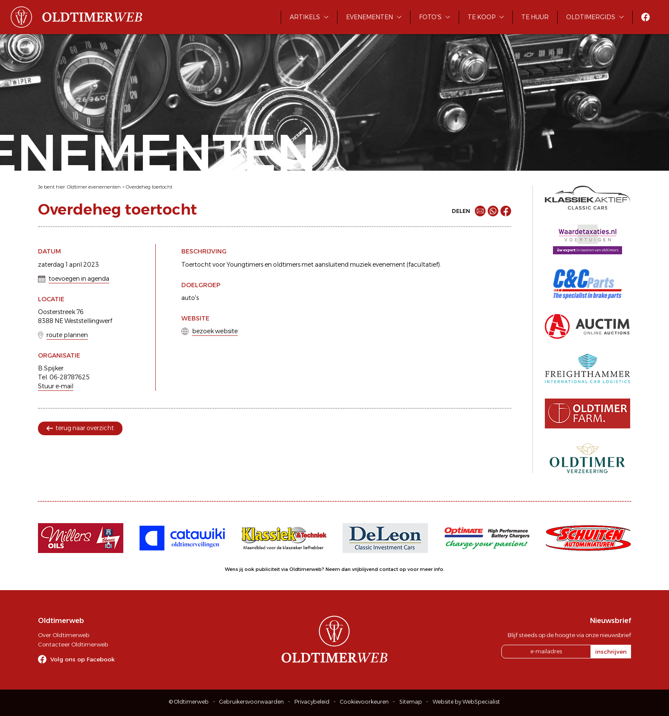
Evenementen (369, 17)
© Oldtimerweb (189, 702)
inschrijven (611, 651)
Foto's (430, 17)
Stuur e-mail (55, 386)
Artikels (305, 17)
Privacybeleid (311, 702)
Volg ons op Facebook (82, 659)
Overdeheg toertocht (149, 187)
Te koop (481, 17)
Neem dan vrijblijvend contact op (366, 569)
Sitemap (410, 702)
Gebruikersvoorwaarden (251, 702)
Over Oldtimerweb (63, 635)
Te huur (535, 17)
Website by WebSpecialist (466, 702)
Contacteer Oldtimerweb (73, 644)
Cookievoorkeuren (364, 702)
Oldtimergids (590, 17)
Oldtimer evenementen (94, 187)
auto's (190, 298)
